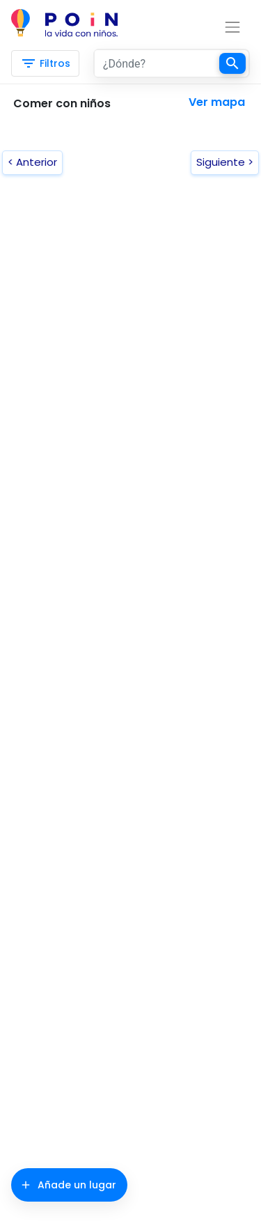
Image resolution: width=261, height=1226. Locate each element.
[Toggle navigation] (208, 27)
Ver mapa (217, 102)
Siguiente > (224, 162)
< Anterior (32, 162)
